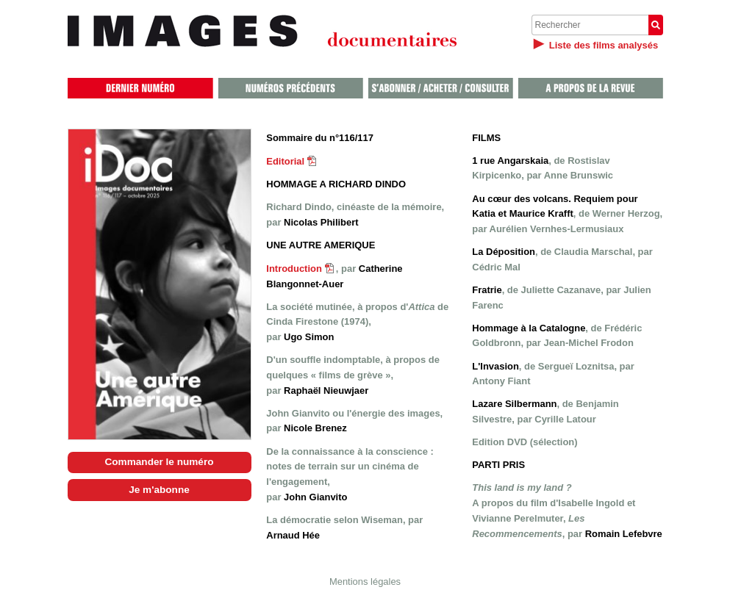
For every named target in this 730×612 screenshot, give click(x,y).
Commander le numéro (158, 461)
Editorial (291, 161)
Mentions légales (365, 581)
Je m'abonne (159, 489)
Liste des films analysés (603, 45)
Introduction (300, 268)
